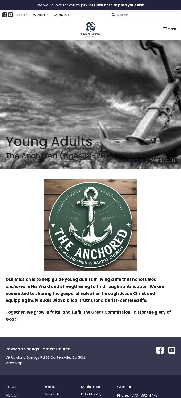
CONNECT (61, 14)
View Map (14, 362)
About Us (52, 394)
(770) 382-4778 (143, 395)
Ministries (135, 160)
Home (11, 387)
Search (21, 14)
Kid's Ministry (91, 394)
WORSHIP (40, 14)
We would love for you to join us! (91, 5)
